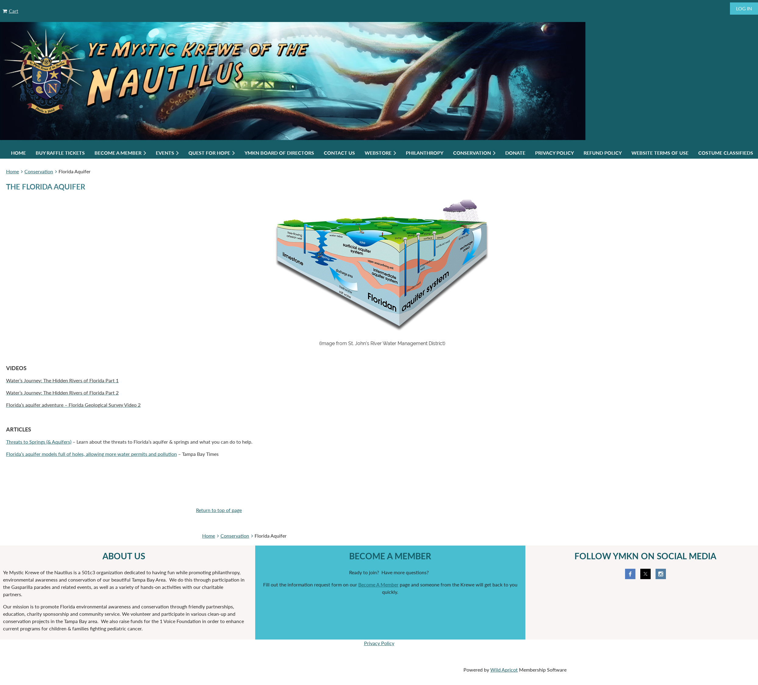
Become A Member (378, 584)
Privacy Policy (379, 643)
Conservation (38, 171)
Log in (744, 8)
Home (12, 171)
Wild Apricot (504, 669)
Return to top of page (219, 510)
